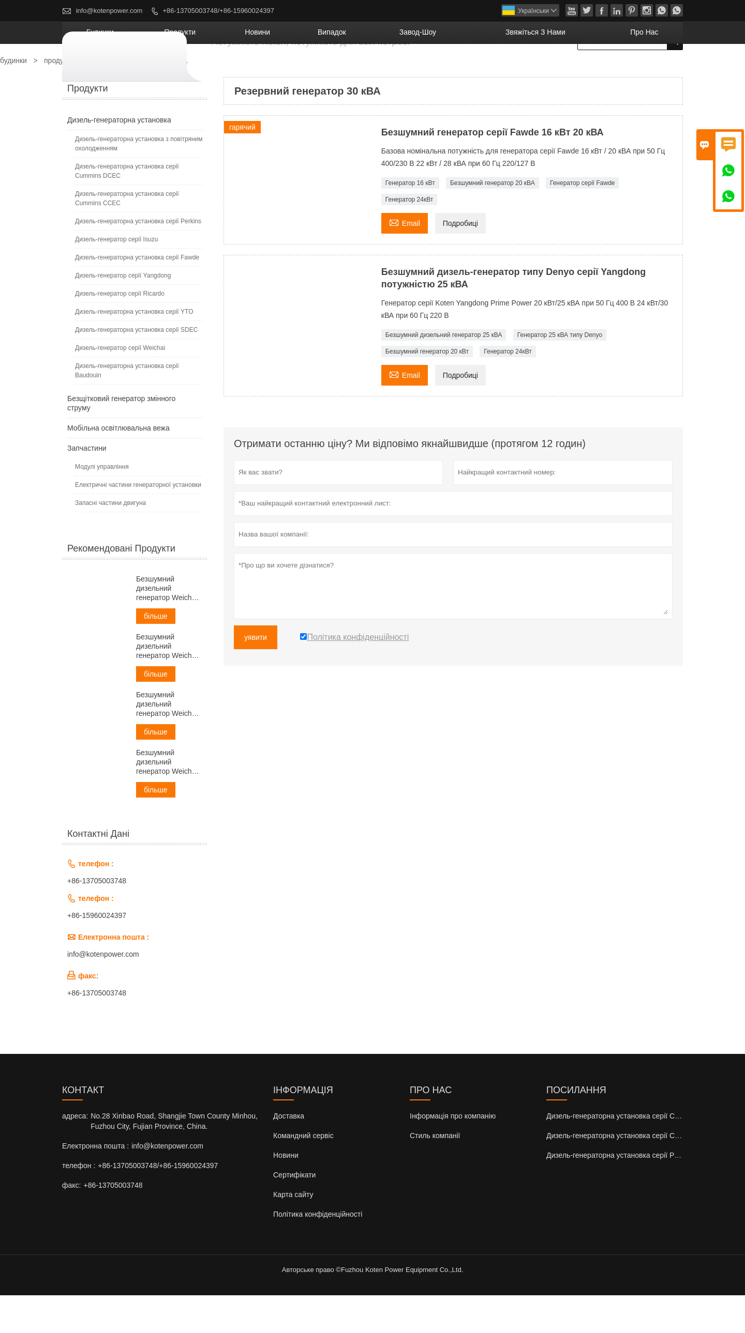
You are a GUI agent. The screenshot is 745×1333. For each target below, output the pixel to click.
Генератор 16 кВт (410, 220)
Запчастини (87, 486)
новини (360, 70)
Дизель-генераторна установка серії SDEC (136, 367)
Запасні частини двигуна (110, 540)
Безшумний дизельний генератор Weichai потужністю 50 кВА (167, 742)
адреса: (75, 1154)
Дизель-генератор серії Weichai (120, 385)
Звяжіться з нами (571, 70)
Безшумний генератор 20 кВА (492, 220)
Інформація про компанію (453, 1154)
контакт (83, 1128)
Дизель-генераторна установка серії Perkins (138, 259)
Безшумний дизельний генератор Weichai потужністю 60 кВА (167, 800)
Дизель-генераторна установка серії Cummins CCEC (127, 236)
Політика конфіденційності (317, 1252)
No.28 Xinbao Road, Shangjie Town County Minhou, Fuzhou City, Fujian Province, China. (174, 1159)
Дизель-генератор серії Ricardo (120, 331)
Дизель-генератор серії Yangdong (123, 313)
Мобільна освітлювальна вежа (118, 466)
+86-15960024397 (96, 953)
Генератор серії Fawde (582, 220)
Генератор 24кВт (409, 237)
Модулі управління (102, 504)
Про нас (653, 70)
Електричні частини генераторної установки (138, 522)
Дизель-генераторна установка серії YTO (134, 349)
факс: (71, 1223)
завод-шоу (481, 70)
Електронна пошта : (95, 1183)
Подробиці (460, 261)
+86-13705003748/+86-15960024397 (218, 10)
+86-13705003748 (96, 918)
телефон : (78, 1203)
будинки (240, 70)
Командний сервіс (303, 1173)
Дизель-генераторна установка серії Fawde (137, 295)
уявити (255, 675)
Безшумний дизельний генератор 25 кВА (443, 372)
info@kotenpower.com (109, 10)
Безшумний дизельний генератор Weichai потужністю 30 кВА (167, 626)
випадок (416, 70)
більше (156, 654)
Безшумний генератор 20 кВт (427, 389)
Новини (286, 1193)
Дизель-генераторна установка (119, 158)
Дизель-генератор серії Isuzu (116, 277)
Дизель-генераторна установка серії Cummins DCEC (127, 209)
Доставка (288, 1154)
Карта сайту (293, 1232)
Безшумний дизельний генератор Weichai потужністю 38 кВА (167, 684)
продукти (300, 70)
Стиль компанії (435, 1173)
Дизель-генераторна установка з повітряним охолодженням (139, 181)
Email (404, 259)
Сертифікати (294, 1212)
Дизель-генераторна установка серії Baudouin (127, 408)
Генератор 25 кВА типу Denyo (559, 372)
